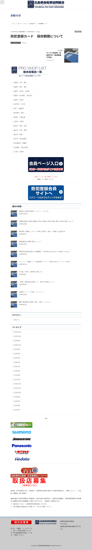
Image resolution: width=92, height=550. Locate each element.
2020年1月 (17, 362)
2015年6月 (17, 401)
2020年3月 (17, 358)
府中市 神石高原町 (20, 139)
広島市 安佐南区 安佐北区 (23, 95)
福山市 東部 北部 (20, 126)
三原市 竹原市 (19, 121)
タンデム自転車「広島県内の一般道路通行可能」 (53, 55)
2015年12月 (17, 388)
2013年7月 (17, 410)
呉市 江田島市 (19, 108)
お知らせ (78, 31)
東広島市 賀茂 (19, 113)
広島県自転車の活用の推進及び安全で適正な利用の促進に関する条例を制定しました (46, 221)
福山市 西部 (18, 134)
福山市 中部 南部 (20, 130)
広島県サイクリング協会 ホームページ (32, 292)
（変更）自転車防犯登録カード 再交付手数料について (37, 282)
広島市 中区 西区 (20, 82)
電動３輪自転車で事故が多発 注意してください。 (35, 302)
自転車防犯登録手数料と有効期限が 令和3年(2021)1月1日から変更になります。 (45, 251)
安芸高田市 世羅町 (20, 143)
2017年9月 (17, 375)
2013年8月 (17, 405)
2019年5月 (17, 366)
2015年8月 (17, 397)
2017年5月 (17, 379)
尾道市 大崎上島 (19, 117)
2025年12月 (17, 332)
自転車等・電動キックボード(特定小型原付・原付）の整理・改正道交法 (42, 231)
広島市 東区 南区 (20, 87)
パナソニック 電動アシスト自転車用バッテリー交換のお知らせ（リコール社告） (45, 262)
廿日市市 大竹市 (19, 104)
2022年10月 (17, 336)
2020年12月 (17, 345)
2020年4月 (17, 354)
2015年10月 (17, 392)
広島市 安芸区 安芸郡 (21, 91)
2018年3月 (17, 371)
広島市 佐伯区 (19, 100)
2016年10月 (17, 384)
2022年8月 (17, 340)
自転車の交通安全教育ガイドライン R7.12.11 (33, 211)
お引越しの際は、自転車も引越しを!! (30, 272)
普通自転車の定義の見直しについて (30, 241)
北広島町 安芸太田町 (21, 147)
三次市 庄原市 (19, 152)
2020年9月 (17, 349)
